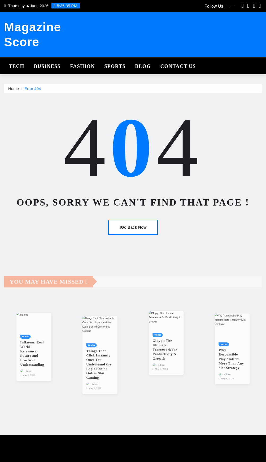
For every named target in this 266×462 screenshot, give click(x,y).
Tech (16, 66)
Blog (143, 66)
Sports (114, 66)
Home (13, 91)
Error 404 (32, 91)
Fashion (82, 66)
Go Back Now (132, 227)
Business (47, 66)
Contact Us (178, 66)
